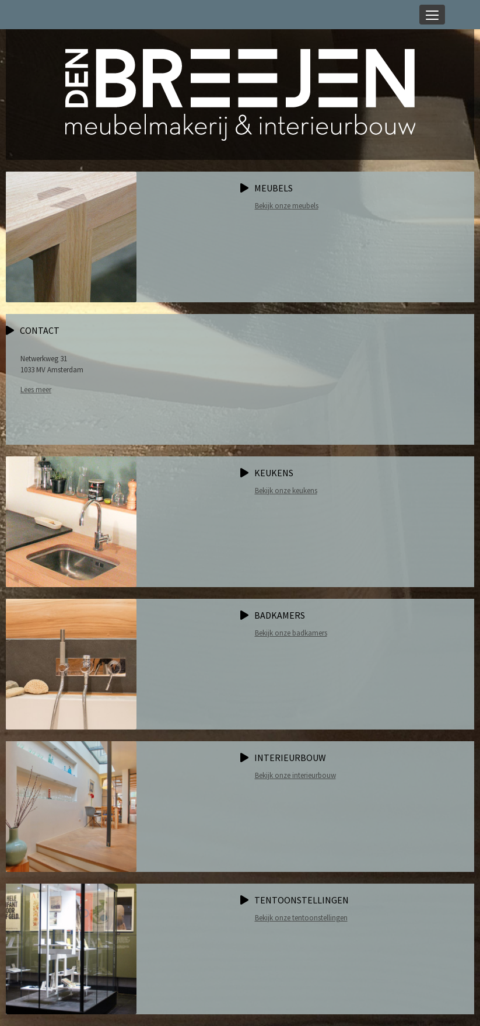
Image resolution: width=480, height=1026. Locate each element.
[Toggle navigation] (432, 15)
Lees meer (35, 390)
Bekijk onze (286, 206)
